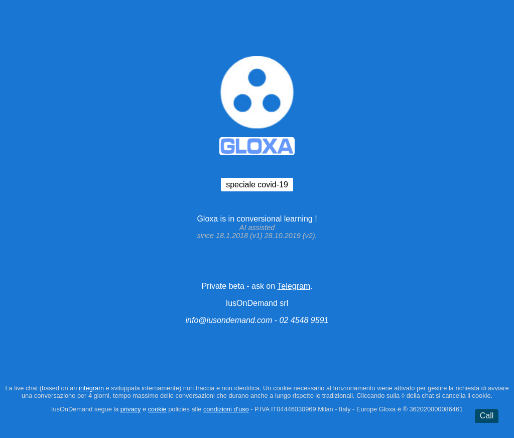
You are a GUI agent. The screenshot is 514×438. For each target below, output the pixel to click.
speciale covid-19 (257, 184)
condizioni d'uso (226, 409)
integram (91, 388)
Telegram (293, 286)
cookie (157, 409)
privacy (130, 409)
